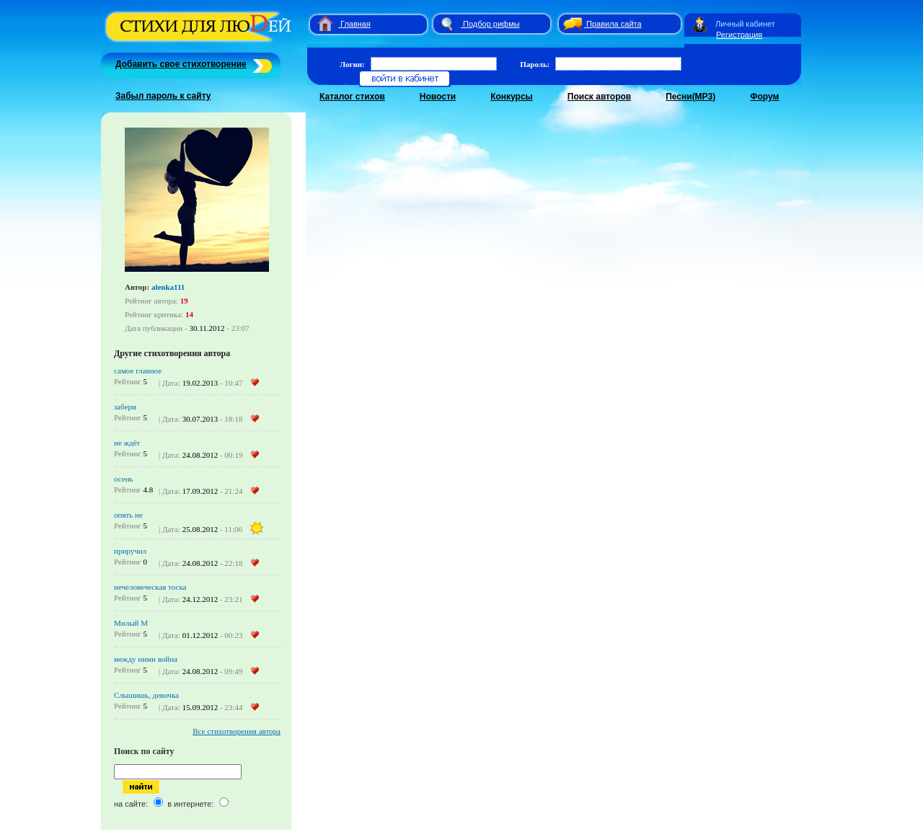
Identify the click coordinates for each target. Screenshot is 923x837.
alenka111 (168, 287)
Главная (355, 23)
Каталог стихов (352, 97)
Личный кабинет (745, 23)
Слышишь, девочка (146, 695)
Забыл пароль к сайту (163, 96)
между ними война (145, 659)
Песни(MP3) (690, 97)
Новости (438, 97)
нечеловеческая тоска (150, 587)
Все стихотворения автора (237, 731)
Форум (764, 97)
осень (123, 478)
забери (125, 406)
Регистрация (739, 34)
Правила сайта (614, 23)
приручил (130, 550)
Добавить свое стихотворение (181, 64)
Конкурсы (511, 97)
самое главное (138, 370)
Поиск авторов (599, 97)
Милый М (131, 623)
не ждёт (127, 442)
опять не (128, 514)
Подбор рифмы (491, 23)
